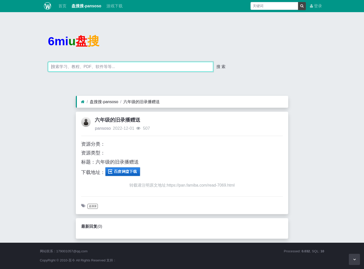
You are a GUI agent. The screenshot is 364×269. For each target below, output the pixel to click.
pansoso (103, 128)
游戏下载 (114, 6)
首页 (61, 6)
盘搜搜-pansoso (86, 6)
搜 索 (220, 66)
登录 (316, 6)
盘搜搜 (93, 206)
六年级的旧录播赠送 (141, 102)
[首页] (83, 102)
